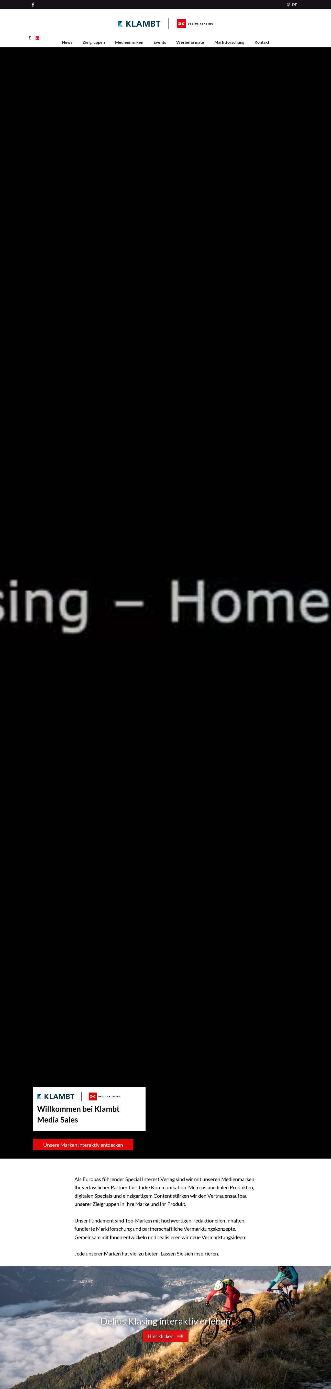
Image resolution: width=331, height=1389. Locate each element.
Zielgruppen (94, 42)
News (67, 42)
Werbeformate (190, 42)
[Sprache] (293, 4)
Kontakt (262, 42)
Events (159, 42)
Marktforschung (229, 42)
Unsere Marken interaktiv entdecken (83, 1145)
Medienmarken (129, 42)
